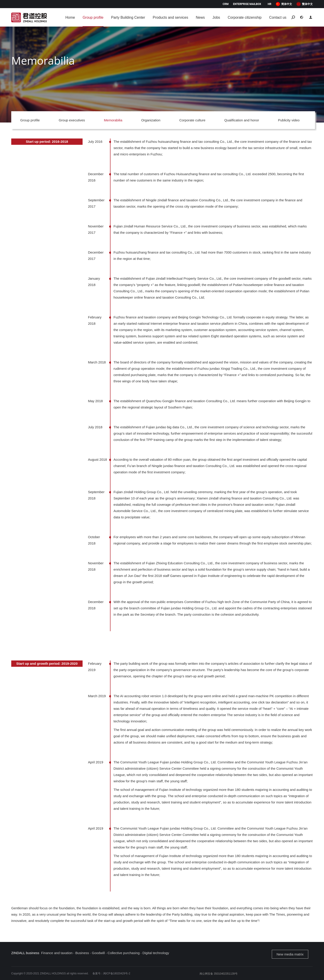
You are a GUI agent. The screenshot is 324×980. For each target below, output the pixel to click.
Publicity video (288, 120)
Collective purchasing (124, 953)
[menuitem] (284, 4)
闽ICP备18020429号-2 (116, 973)
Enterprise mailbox (247, 4)
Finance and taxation (56, 953)
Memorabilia (113, 120)
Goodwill (98, 953)
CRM (226, 4)
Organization (150, 120)
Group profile (30, 120)
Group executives (72, 120)
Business (82, 953)
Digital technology (155, 953)
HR (269, 4)
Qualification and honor (241, 120)
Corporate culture (192, 120)
